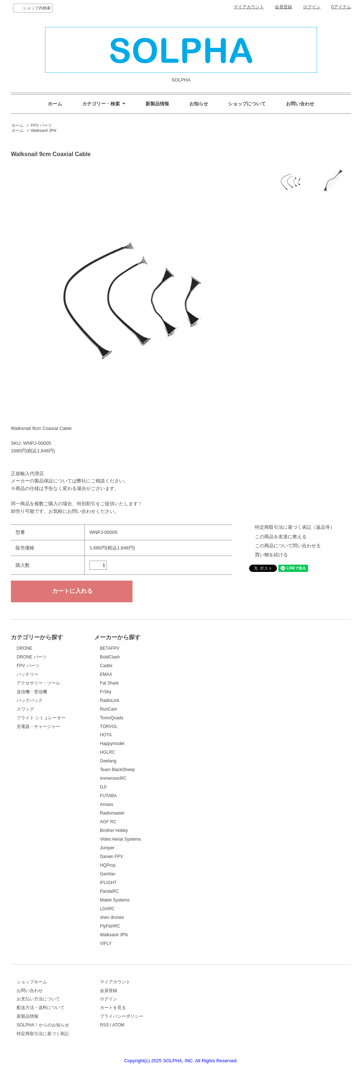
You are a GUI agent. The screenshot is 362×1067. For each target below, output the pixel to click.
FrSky (105, 691)
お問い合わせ (300, 103)
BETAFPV (109, 648)
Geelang (108, 760)
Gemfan (107, 873)
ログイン (311, 6)
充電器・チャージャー (38, 726)
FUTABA (108, 795)
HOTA (105, 734)
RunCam (108, 709)
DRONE (24, 648)
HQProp (107, 865)
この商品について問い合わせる (288, 545)
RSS (104, 1025)
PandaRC (109, 891)
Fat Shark (109, 683)
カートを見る (113, 1007)
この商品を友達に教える (281, 536)
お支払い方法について (38, 998)
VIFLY (105, 943)
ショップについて (247, 103)
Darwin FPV (111, 856)
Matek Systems (115, 900)
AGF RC (108, 821)
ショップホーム (32, 981)
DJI (103, 787)
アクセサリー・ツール (38, 683)
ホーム (55, 103)
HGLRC (107, 752)
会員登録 (283, 6)
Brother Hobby (114, 830)
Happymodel (112, 743)
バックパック (30, 700)
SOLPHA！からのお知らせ (43, 1025)
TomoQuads (111, 717)
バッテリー (27, 674)
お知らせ (198, 103)
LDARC (107, 908)
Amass (106, 804)
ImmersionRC (113, 778)
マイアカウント (248, 6)
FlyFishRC (110, 926)
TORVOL (109, 726)
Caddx (106, 665)
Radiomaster (112, 813)
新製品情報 (157, 103)
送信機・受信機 (32, 691)
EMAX (106, 674)
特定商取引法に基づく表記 (43, 1033)
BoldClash (110, 657)
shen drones (112, 917)
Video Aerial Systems (120, 839)
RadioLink (109, 700)
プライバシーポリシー (121, 1016)
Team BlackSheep (117, 769)
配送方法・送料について (40, 1007)
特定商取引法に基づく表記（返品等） (295, 527)
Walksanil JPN (43, 130)
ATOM (118, 1025)
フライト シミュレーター (41, 717)
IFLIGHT (108, 882)
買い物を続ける (271, 554)
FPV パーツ (41, 125)
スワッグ (25, 709)
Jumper (107, 847)
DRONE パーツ (32, 657)
